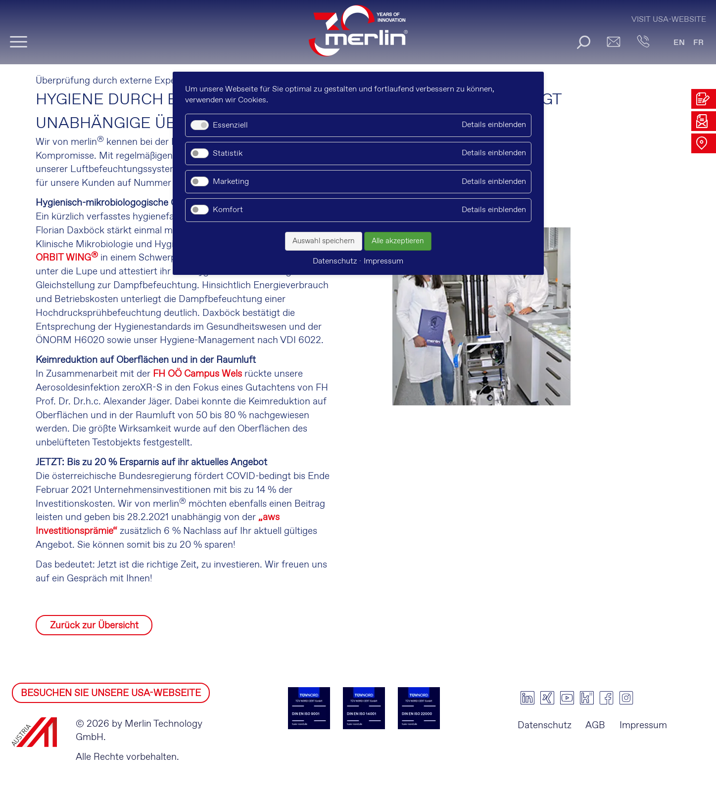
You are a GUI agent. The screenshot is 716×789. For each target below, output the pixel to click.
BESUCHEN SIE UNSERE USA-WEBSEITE (111, 693)
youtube (567, 698)
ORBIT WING (67, 258)
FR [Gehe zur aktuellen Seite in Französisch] (698, 43)
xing (547, 698)
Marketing (231, 181)
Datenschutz (545, 725)
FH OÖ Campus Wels (197, 374)
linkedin (527, 698)
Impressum (643, 725)
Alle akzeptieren (398, 241)
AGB (595, 725)
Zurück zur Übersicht (94, 625)
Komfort (228, 210)
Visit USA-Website (668, 19)
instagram (626, 698)
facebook (607, 698)
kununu (587, 698)
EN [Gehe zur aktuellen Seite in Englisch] (679, 43)
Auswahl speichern (323, 241)
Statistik (227, 153)
